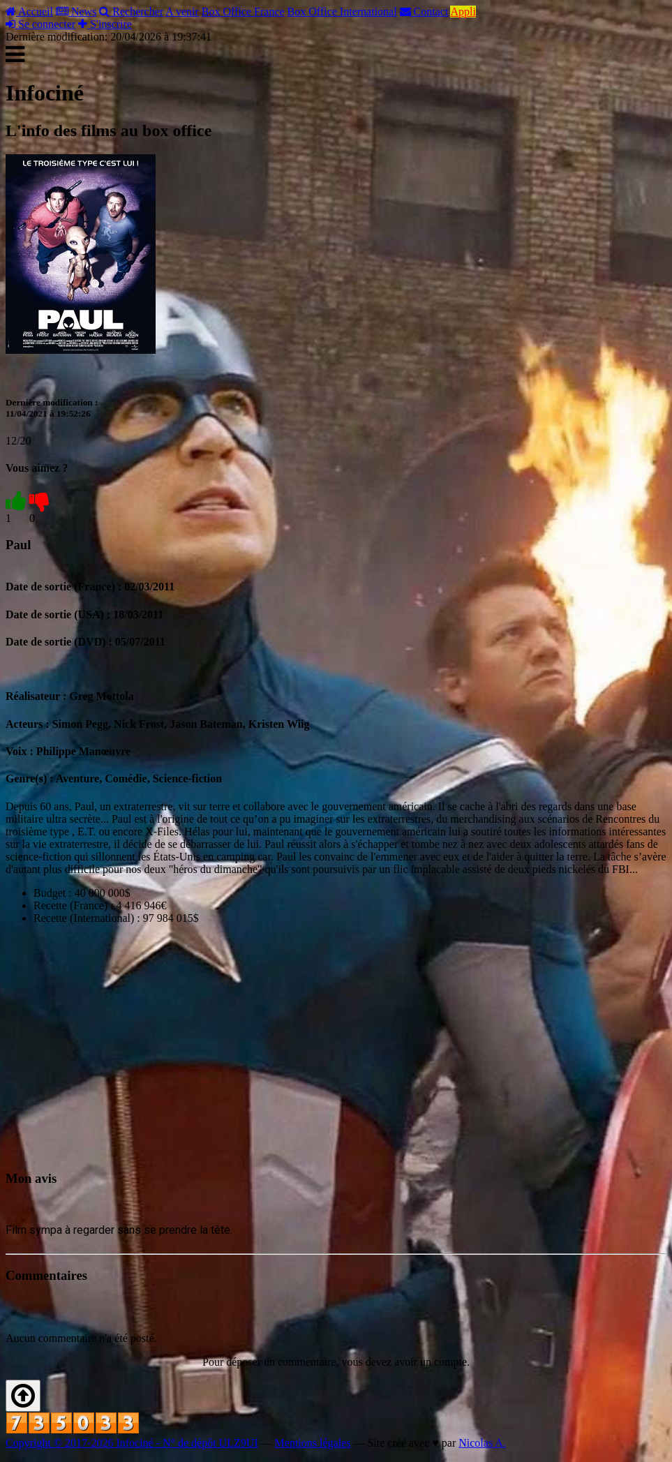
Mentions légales (313, 1443)
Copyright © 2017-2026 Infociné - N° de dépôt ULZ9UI (132, 1443)
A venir (182, 11)
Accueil (29, 11)
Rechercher (131, 11)
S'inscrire (105, 24)
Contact (424, 11)
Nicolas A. (482, 1443)
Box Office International (342, 11)
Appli (462, 11)
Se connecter (40, 24)
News (76, 11)
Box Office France (243, 11)
